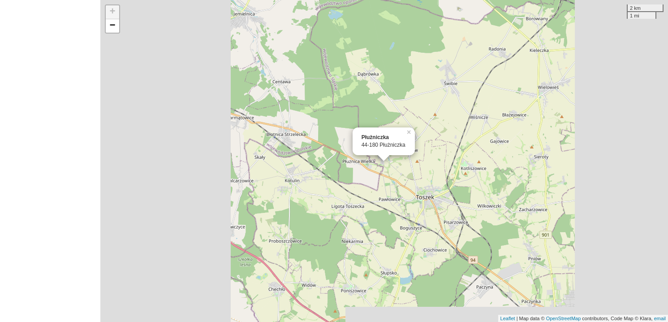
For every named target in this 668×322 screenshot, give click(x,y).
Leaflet (507, 318)
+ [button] (113, 12)
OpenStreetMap (563, 318)
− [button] (113, 26)
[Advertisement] (50, 161)
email (660, 318)
